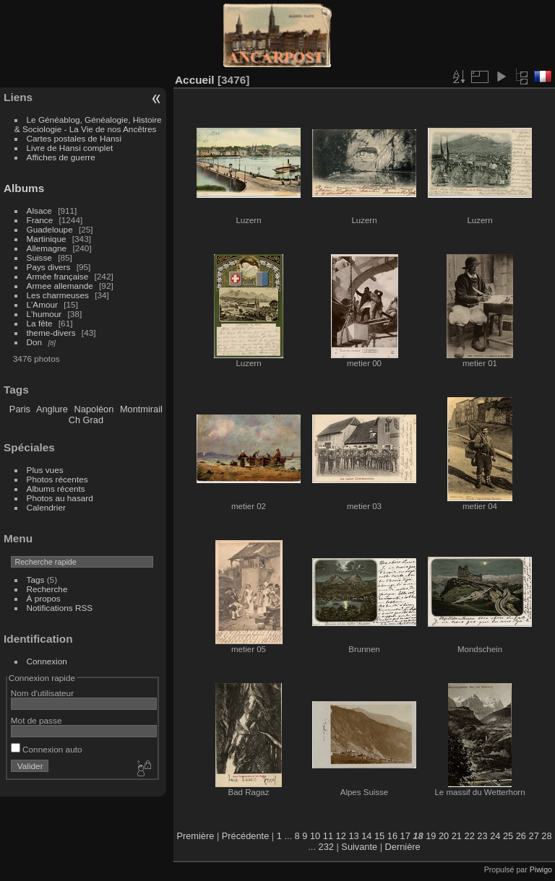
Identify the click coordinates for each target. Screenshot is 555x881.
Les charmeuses (58, 295)
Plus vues (45, 469)
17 (405, 835)
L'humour (44, 313)
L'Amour (42, 304)
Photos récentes (57, 479)
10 (315, 835)
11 (328, 835)
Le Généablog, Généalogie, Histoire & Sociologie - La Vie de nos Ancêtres (88, 124)
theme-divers (51, 332)
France (40, 220)
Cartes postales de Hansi (74, 138)
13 (353, 835)
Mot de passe (36, 720)
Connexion (47, 661)
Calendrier (46, 507)
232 (326, 846)
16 (392, 835)
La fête (40, 323)
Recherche (47, 589)
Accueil (195, 80)
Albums (24, 188)
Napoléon (94, 409)
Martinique (46, 238)
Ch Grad (86, 420)
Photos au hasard (60, 498)
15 (379, 835)
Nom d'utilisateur (42, 693)
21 (457, 835)
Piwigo (541, 869)
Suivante (359, 846)
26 (521, 835)
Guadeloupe (50, 229)
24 (495, 835)
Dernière (403, 846)
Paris (19, 409)
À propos (44, 598)
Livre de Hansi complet (70, 147)
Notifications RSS (60, 607)
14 (366, 835)
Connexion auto (46, 749)
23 (482, 835)
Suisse (39, 257)
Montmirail (141, 409)
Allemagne (47, 248)
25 (508, 835)
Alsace (39, 210)
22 (470, 835)
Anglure (52, 409)
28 (546, 835)
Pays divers (49, 267)
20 (444, 835)
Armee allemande (60, 285)
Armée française (58, 276)
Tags (36, 579)
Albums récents (56, 488)
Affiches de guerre (61, 157)
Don (35, 342)
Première (195, 835)
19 (431, 835)
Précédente (245, 835)
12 (341, 835)
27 (534, 835)
